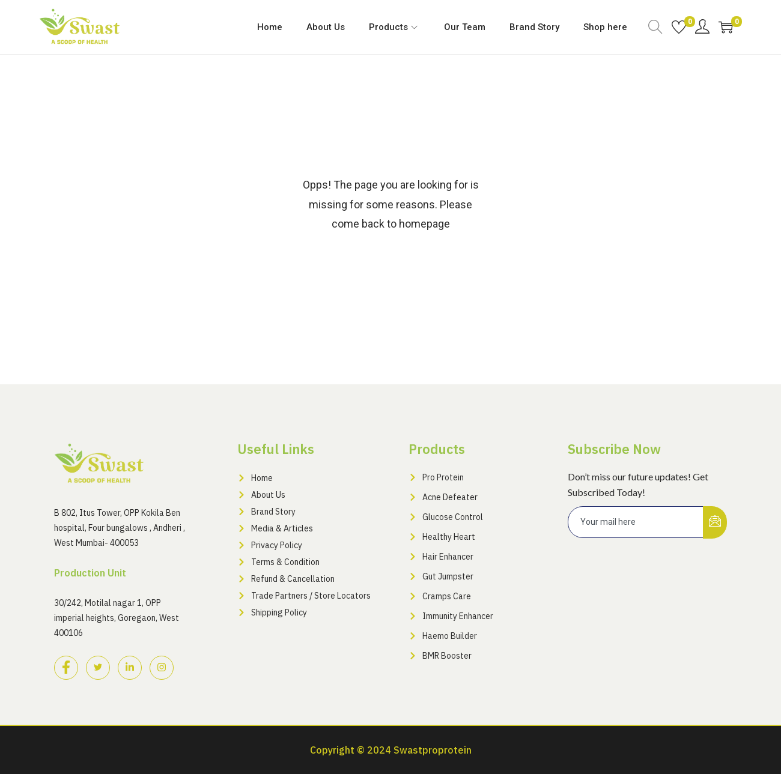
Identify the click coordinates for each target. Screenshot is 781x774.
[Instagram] (162, 668)
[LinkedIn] (130, 668)
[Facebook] (66, 668)
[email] (636, 522)
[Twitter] (98, 668)
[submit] (715, 522)
